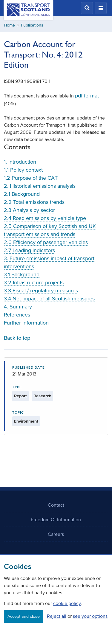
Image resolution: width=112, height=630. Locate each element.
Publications (32, 25)
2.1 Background (22, 194)
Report (20, 396)
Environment (26, 421)
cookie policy (67, 603)
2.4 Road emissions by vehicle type (45, 218)
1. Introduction (20, 162)
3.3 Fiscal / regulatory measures (41, 291)
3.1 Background (21, 274)
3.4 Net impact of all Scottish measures (49, 299)
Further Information (26, 323)
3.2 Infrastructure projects (34, 282)
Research (42, 396)
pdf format (87, 96)
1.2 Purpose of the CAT (31, 178)
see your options (90, 616)
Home (9, 25)
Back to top (17, 338)
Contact (56, 505)
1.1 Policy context (23, 170)
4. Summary (18, 307)
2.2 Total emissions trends (34, 202)
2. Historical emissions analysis (40, 186)
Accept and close (23, 616)
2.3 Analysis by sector (29, 210)
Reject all (56, 616)
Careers (56, 534)
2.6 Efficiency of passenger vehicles (46, 242)
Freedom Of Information (56, 519)
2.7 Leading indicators (29, 250)
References (17, 315)
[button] (87, 8)
